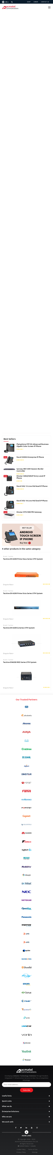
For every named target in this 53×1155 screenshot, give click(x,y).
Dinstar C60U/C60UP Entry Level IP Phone (31, 477)
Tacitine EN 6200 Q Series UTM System (19, 628)
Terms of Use (32, 1149)
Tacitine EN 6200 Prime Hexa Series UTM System (23, 559)
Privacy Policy (21, 1152)
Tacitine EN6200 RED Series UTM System (19, 662)
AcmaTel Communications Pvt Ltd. (26, 1141)
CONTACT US (45, 2)
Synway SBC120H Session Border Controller (30, 470)
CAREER (35, 2)
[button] (26, 1132)
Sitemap (34, 1152)
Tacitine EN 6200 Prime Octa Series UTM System (23, 593)
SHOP (29, 2)
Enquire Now (8, 584)
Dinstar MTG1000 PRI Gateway (29, 512)
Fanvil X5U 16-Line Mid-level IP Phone (32, 501)
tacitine (10, 556)
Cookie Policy (21, 1149)
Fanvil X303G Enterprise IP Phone (30, 457)
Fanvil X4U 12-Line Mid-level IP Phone (32, 486)
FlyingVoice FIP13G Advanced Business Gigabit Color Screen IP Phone (33, 445)
